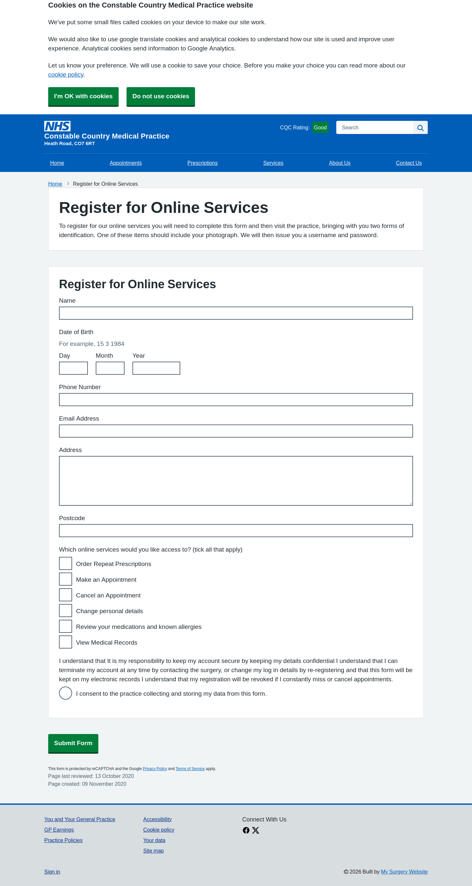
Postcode (72, 518)
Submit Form (73, 743)
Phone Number (80, 387)
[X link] (256, 831)
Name (67, 300)
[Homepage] (161, 130)
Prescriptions (202, 162)
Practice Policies (63, 840)
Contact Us (409, 162)
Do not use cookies (160, 96)
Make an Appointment (106, 579)
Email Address (79, 418)
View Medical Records (106, 642)
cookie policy (65, 74)
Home (57, 162)
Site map (153, 850)
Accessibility (157, 819)
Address (70, 450)
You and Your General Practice (79, 819)
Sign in (52, 871)
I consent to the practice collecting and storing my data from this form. (171, 693)
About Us (339, 162)
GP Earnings (59, 829)
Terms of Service (190, 769)
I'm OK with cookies (83, 96)
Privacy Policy (155, 769)
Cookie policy (158, 829)
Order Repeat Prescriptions (113, 564)
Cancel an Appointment (108, 595)
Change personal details (109, 611)
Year (138, 355)
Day (64, 355)
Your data (154, 840)
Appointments (126, 162)
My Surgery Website (404, 871)
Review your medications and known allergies (139, 627)
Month (104, 355)
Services (273, 162)
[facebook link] (246, 831)
